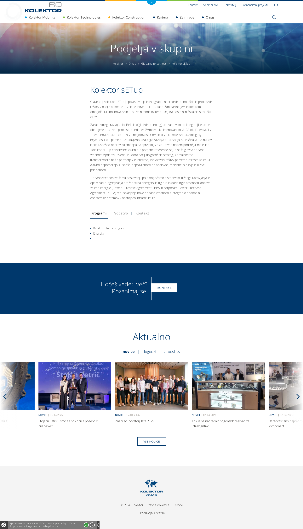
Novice (129, 351)
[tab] (98, 213)
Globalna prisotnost (153, 63)
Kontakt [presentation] (142, 213)
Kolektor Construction (128, 17)
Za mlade (187, 17)
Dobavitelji (230, 5)
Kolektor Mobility (42, 17)
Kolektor (118, 63)
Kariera (162, 17)
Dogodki (149, 351)
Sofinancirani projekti (255, 5)
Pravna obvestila (158, 505)
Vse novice (151, 441)
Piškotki (178, 505)
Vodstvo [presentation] (121, 213)
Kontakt (193, 5)
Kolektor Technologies (84, 17)
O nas (210, 17)
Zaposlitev (172, 351)
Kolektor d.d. (211, 5)
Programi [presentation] (99, 213)
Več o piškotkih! (92, 524)
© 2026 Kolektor (132, 505)
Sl (275, 5)
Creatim (159, 513)
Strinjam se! (86, 524)
